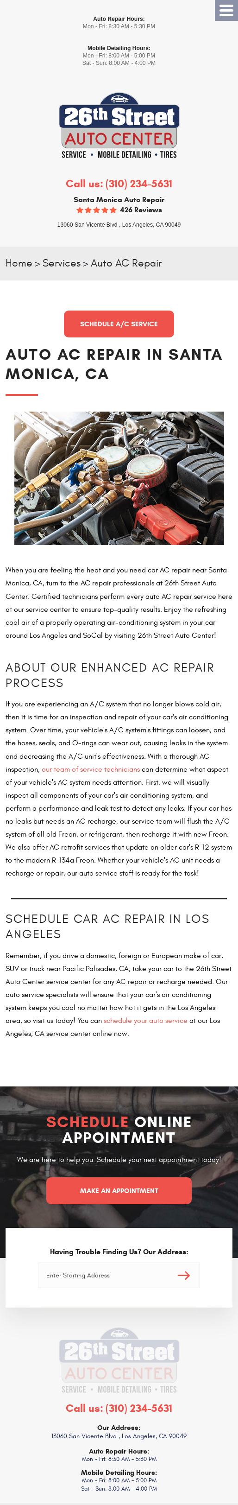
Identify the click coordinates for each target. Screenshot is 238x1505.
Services (62, 263)
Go (184, 1275)
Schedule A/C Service (119, 324)
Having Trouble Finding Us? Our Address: (119, 1252)
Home (19, 263)
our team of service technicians (91, 769)
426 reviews (141, 209)
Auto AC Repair (126, 263)
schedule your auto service (146, 1020)
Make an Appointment (119, 1191)
